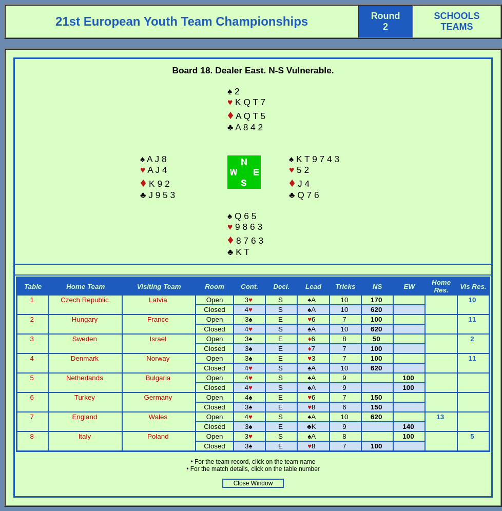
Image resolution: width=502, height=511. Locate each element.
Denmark (85, 358)
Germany (158, 397)
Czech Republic (84, 300)
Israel (158, 339)
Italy (85, 436)
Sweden (84, 339)
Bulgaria (157, 378)
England (84, 417)
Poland (158, 436)
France (157, 319)
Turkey (84, 397)
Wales (158, 417)
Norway (157, 358)
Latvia (158, 300)
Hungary (85, 319)
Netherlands (84, 378)
